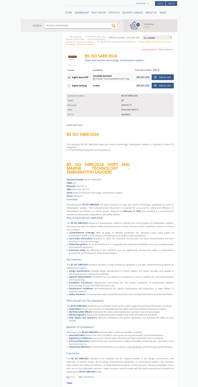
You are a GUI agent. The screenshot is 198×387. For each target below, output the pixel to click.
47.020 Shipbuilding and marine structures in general (85, 40)
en (147, 3)
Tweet (69, 382)
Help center (98, 12)
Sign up (171, 3)
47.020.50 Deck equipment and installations (116, 41)
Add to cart (165, 77)
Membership (82, 12)
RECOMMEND (88, 377)
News (163, 12)
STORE (68, 12)
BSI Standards (76, 36)
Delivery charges (132, 12)
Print (73, 377)
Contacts (114, 12)
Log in (160, 3)
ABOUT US (151, 12)
